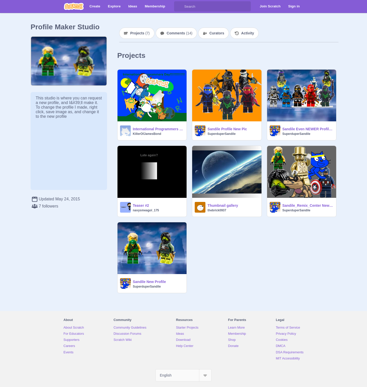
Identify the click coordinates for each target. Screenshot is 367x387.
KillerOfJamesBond (147, 134)
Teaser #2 (141, 205)
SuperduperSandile (221, 134)
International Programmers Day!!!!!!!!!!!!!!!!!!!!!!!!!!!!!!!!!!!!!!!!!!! (158, 129)
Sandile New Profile (149, 282)
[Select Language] (183, 375)
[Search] (179, 6)
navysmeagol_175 (146, 210)
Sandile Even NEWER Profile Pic (307, 129)
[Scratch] (73, 6)
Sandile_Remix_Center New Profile (307, 205)
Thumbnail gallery (222, 205)
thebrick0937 (216, 210)
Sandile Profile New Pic (227, 129)
